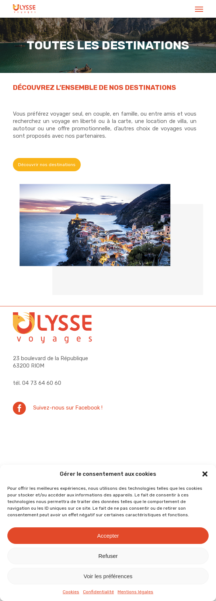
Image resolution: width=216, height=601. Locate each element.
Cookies (71, 591)
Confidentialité (98, 591)
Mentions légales (135, 591)
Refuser (108, 556)
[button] (205, 474)
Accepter (108, 536)
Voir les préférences (108, 576)
